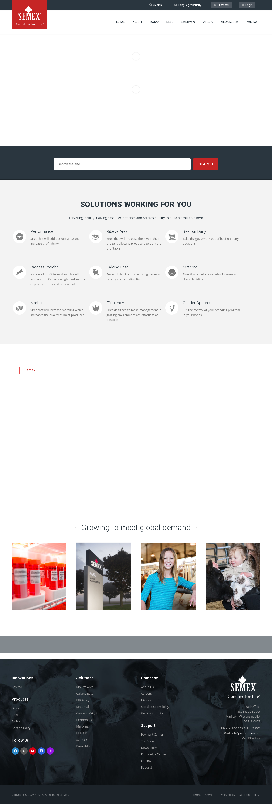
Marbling (38, 302)
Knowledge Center (153, 754)
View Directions (251, 738)
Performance (42, 231)
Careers (146, 693)
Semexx (81, 740)
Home (120, 22)
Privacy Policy (226, 795)
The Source (148, 741)
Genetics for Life (152, 713)
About (137, 22)
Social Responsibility (155, 707)
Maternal (190, 267)
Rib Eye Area (85, 687)
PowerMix (83, 746)
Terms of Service (203, 795)
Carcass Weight (44, 267)
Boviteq (17, 687)
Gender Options (196, 302)
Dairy (154, 22)
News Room (149, 748)
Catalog (146, 761)
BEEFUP (81, 733)
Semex (30, 370)
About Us (147, 687)
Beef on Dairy (194, 231)
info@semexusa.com (246, 733)
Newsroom (229, 22)
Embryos (188, 22)
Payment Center (152, 734)
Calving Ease (118, 267)
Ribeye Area (117, 231)
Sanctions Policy (249, 795)
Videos (208, 22)
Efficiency (115, 302)
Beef (169, 22)
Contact (253, 22)
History (146, 700)
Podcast (146, 767)
